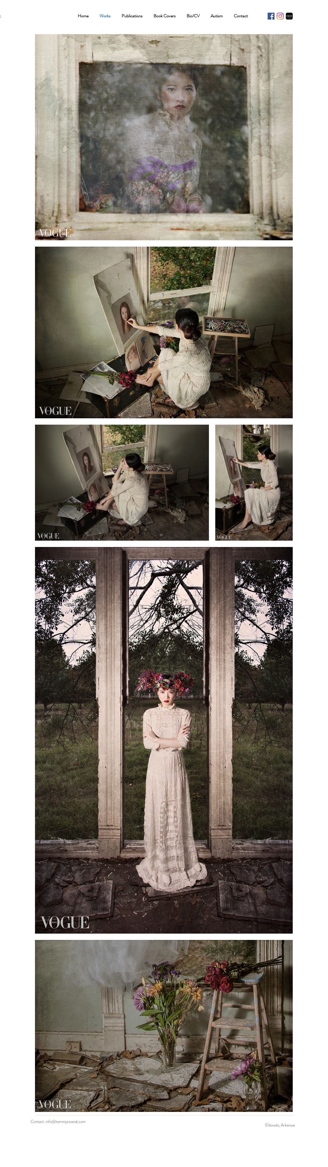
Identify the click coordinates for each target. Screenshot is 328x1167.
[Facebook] (271, 16)
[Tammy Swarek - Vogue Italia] (289, 16)
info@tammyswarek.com (65, 1122)
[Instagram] (280, 16)
